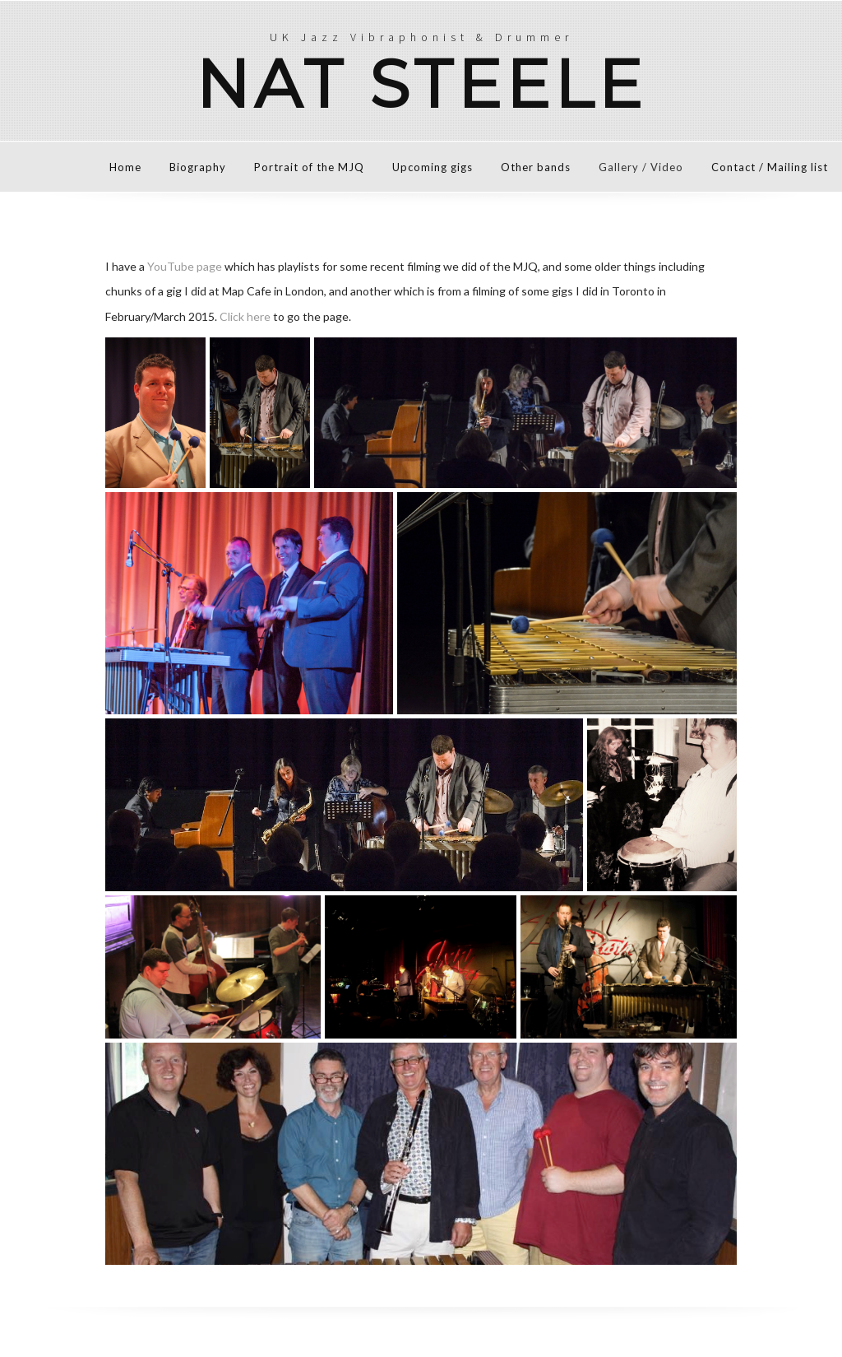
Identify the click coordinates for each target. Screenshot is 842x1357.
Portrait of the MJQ (309, 167)
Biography (197, 167)
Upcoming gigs (432, 167)
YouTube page (184, 266)
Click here (245, 316)
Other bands (536, 167)
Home (125, 167)
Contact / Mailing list (769, 167)
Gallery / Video (641, 167)
